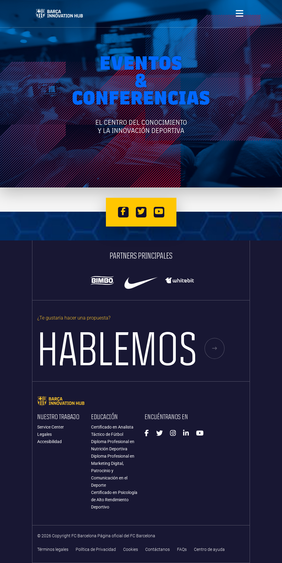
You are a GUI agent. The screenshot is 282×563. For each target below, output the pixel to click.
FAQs (182, 549)
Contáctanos (157, 549)
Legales (44, 434)
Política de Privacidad (96, 549)
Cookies (130, 549)
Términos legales (52, 549)
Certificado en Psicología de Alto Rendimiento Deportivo (114, 499)
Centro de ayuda (209, 549)
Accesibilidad (49, 441)
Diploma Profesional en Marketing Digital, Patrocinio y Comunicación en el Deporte (112, 471)
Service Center (50, 427)
